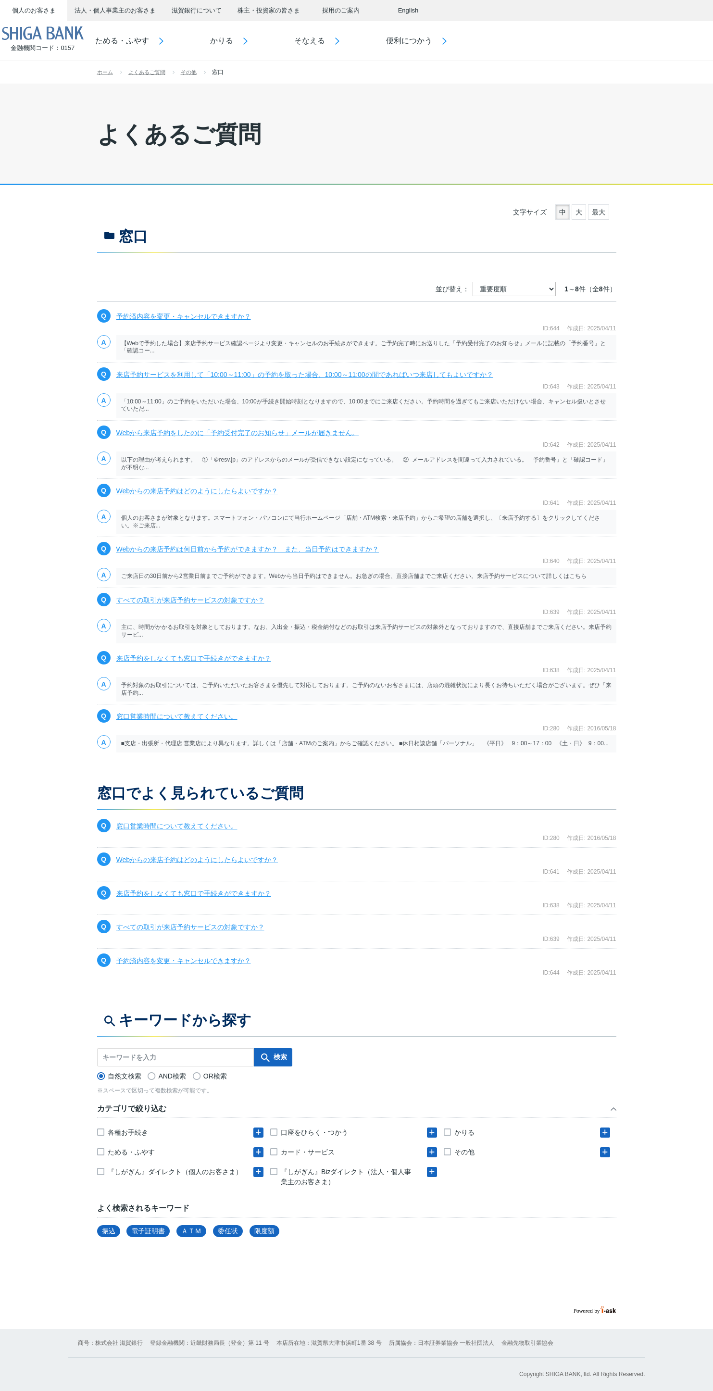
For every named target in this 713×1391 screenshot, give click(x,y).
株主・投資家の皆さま (269, 10)
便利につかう (434, 41)
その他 (189, 72)
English (408, 10)
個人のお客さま (34, 10)
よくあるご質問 (146, 72)
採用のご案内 (341, 10)
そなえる (334, 41)
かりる (246, 41)
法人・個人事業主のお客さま (115, 10)
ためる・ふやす (147, 41)
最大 (598, 212)
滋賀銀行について (197, 10)
